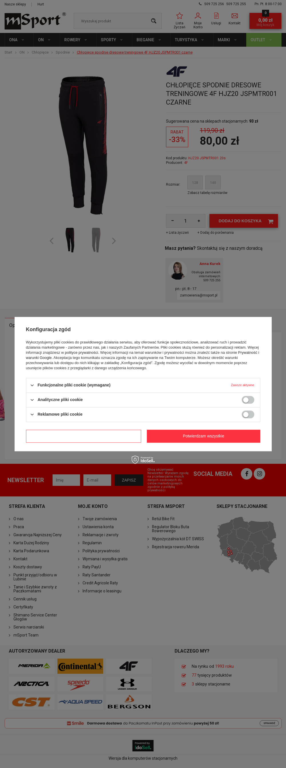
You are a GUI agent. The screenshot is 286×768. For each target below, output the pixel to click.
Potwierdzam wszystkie (203, 436)
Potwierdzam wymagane (83, 436)
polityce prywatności (81, 352)
